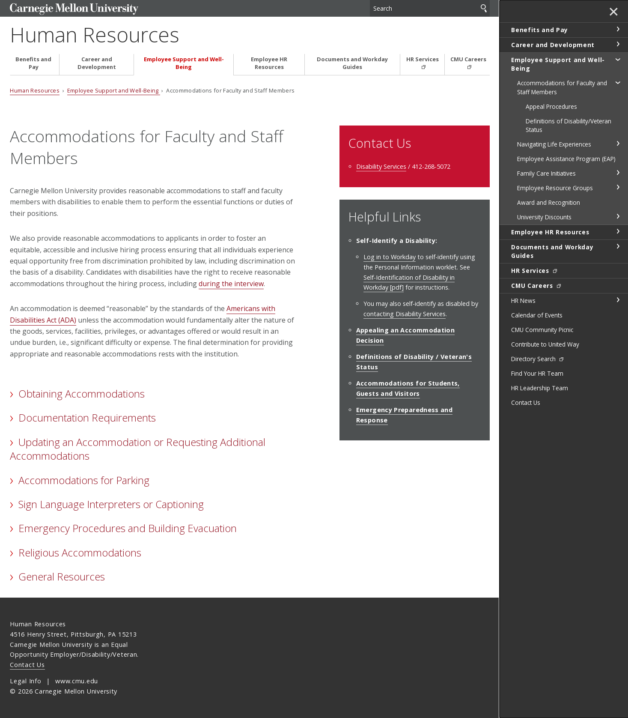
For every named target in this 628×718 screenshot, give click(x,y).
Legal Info (25, 681)
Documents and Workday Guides (352, 63)
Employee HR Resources (269, 63)
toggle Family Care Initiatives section (617, 172)
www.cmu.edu (76, 681)
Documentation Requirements (87, 417)
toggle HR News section (617, 299)
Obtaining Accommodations (81, 393)
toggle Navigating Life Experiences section (617, 143)
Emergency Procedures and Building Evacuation (127, 528)
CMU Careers (468, 59)
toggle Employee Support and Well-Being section (617, 59)
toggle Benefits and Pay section (617, 29)
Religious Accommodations (79, 552)
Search (484, 8)
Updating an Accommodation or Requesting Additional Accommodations (137, 449)
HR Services (422, 59)
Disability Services (381, 166)
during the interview (231, 283)
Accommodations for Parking (83, 480)
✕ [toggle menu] (613, 12)
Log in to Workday (389, 257)
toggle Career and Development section (617, 44)
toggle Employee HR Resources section (617, 231)
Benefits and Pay (33, 63)
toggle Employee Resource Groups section (617, 187)
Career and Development (96, 63)
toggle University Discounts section (617, 216)
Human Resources (94, 34)
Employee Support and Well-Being (184, 63)
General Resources (61, 576)
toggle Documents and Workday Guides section (617, 246)
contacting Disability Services (404, 314)
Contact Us (27, 665)
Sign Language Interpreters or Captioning (111, 504)
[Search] (430, 8)
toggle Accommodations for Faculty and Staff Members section (617, 82)
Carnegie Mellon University (74, 9)
